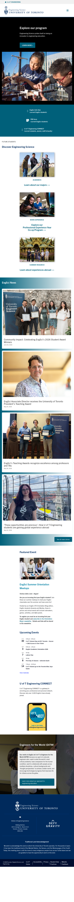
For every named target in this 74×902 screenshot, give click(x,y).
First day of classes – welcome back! (37, 663)
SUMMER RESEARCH (37, 265)
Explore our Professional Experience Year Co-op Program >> (37, 227)
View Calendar (24, 675)
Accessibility (37, 864)
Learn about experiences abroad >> (37, 271)
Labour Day (29, 657)
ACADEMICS (37, 180)
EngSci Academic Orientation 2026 (37, 652)
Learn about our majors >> (37, 184)
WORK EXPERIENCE (37, 220)
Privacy (46, 864)
